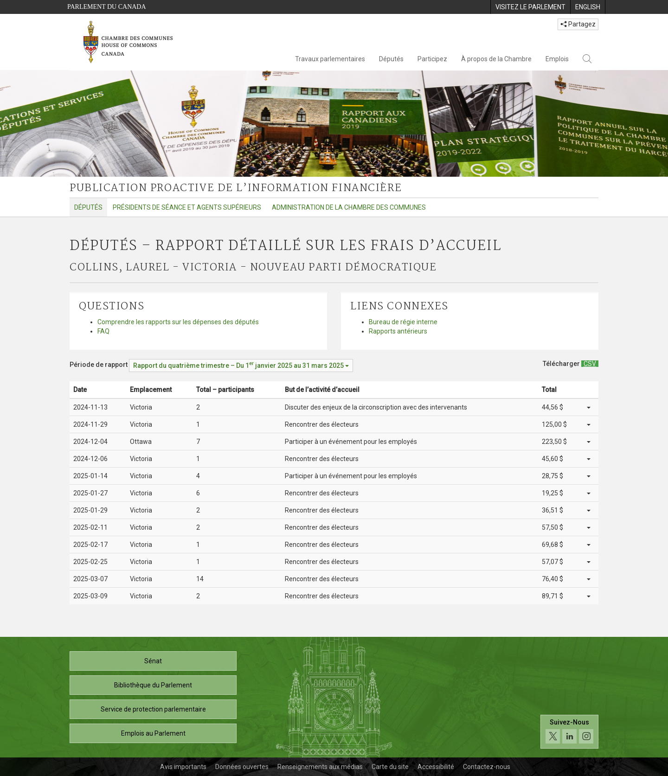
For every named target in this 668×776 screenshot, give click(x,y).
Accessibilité (436, 766)
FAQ (103, 331)
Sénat (153, 661)
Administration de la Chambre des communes (349, 207)
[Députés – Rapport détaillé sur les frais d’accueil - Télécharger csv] (589, 363)
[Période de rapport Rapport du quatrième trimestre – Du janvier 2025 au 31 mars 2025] (241, 365)
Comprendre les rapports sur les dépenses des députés (178, 322)
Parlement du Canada (106, 6)
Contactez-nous (486, 766)
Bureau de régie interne (403, 322)
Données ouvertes (242, 766)
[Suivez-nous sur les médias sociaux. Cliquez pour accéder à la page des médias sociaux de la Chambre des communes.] (569, 732)
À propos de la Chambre (496, 59)
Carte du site (390, 766)
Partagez (578, 24)
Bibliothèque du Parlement (153, 685)
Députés (391, 59)
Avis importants (183, 766)
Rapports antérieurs (398, 331)
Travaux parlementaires (330, 59)
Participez (432, 59)
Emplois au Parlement (153, 733)
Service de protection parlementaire (153, 709)
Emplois (557, 59)
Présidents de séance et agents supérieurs (187, 207)
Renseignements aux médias (320, 766)
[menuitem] (530, 7)
